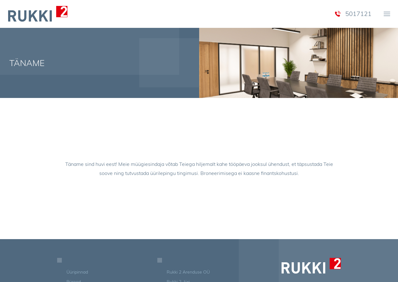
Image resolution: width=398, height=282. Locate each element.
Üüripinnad (77, 272)
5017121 (358, 14)
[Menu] (387, 13)
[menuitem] (387, 13)
